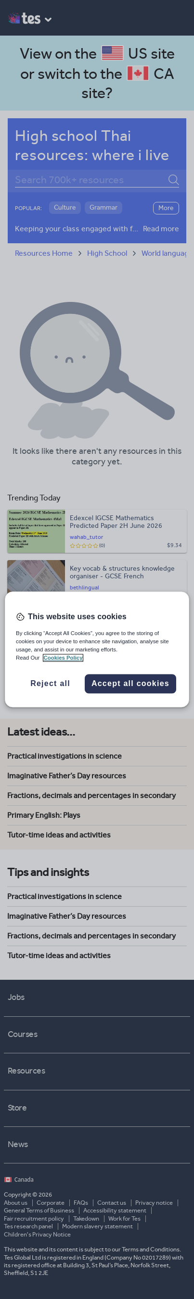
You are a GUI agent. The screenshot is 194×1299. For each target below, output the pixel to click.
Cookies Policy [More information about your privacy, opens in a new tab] (63, 658)
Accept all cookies (130, 684)
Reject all (50, 684)
